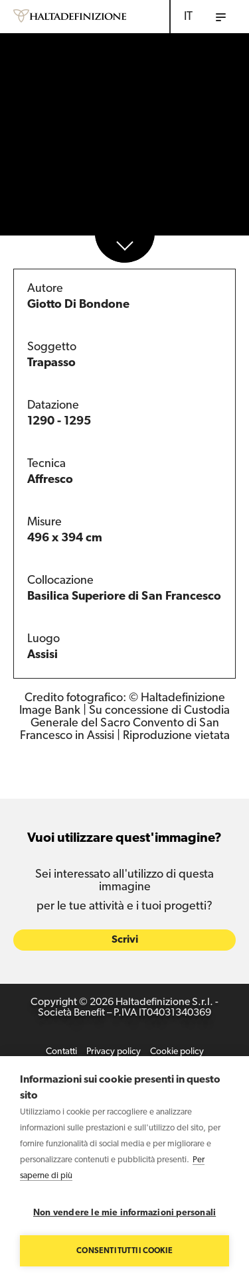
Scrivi (125, 940)
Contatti (61, 1052)
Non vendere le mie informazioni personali (124, 1213)
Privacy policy (113, 1052)
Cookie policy (177, 1052)
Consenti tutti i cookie (124, 1251)
